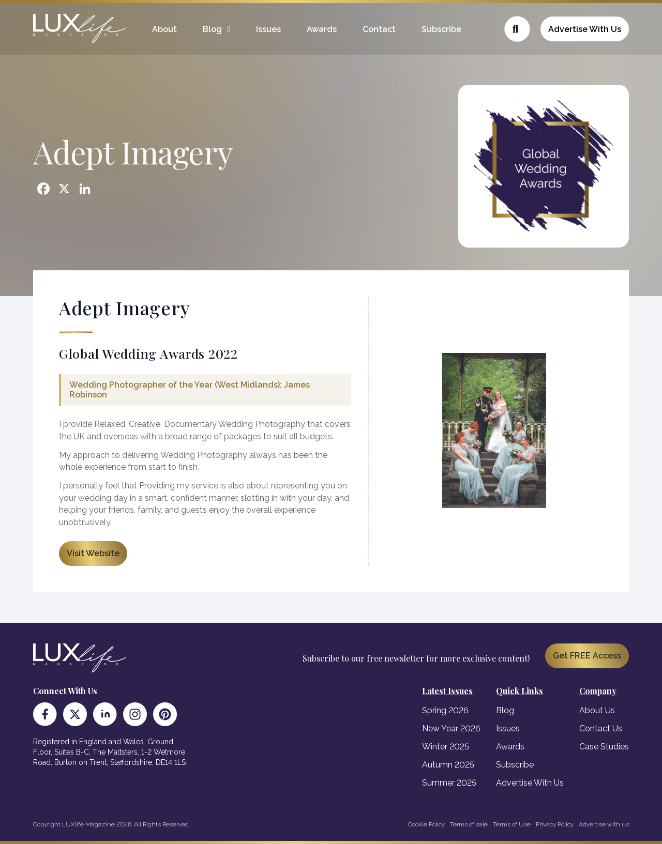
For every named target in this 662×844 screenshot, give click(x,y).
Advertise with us (604, 824)
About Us (597, 710)
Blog (212, 29)
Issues (268, 29)
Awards (322, 29)
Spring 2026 (445, 710)
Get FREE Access (587, 656)
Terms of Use (512, 824)
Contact (379, 29)
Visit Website (93, 553)
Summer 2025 (449, 783)
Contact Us (600, 728)
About (164, 29)
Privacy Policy (555, 824)
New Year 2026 (451, 728)
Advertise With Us (584, 29)
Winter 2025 (445, 746)
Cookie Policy (426, 824)
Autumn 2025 (448, 765)
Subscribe (441, 29)
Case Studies (604, 746)
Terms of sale (469, 824)
